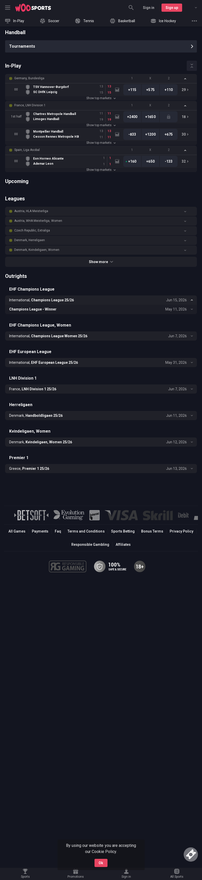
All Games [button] (16, 531)
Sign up (172, 8)
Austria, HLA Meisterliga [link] (31, 211)
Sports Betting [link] (123, 531)
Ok (101, 863)
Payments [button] (40, 531)
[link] (33, 8)
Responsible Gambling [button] (90, 544)
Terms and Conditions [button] (86, 531)
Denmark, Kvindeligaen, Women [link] (36, 250)
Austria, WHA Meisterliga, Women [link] (38, 221)
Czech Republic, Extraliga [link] (32, 230)
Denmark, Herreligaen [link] (29, 240)
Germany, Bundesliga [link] (29, 78)
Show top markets (101, 98)
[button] (101, 78)
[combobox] (192, 8)
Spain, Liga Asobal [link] (27, 150)
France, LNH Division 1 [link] (30, 105)
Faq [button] (58, 531)
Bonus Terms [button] (152, 531)
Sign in (148, 8)
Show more (101, 262)
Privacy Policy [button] (181, 531)
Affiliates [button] (123, 544)
